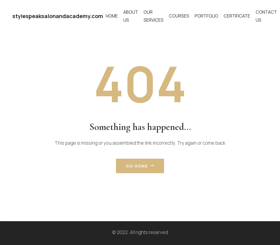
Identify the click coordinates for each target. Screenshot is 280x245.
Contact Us (266, 16)
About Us (130, 16)
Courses (179, 16)
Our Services (154, 16)
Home (112, 16)
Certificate (237, 16)
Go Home (140, 166)
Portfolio (206, 16)
